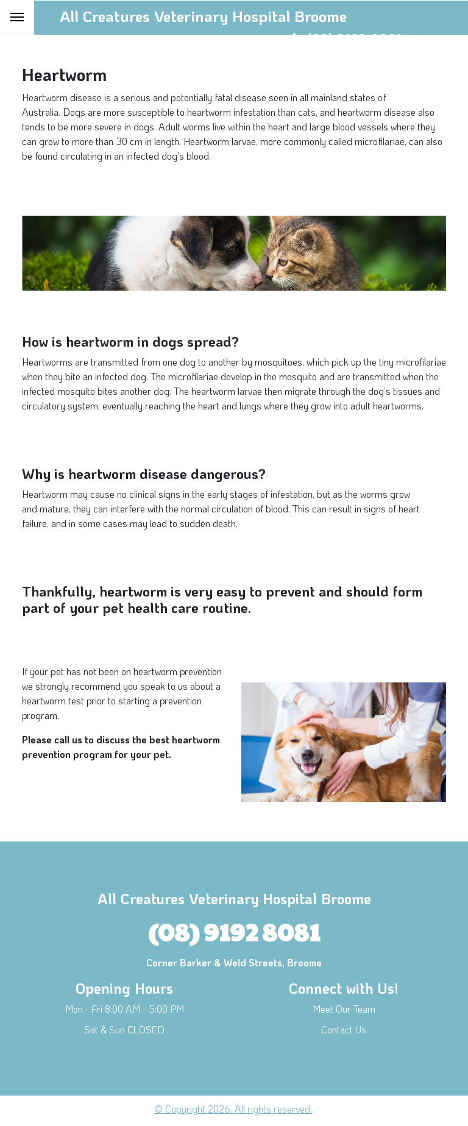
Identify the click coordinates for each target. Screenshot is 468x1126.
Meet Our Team (344, 1008)
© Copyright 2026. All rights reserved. (233, 1108)
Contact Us (343, 1029)
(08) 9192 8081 (234, 931)
